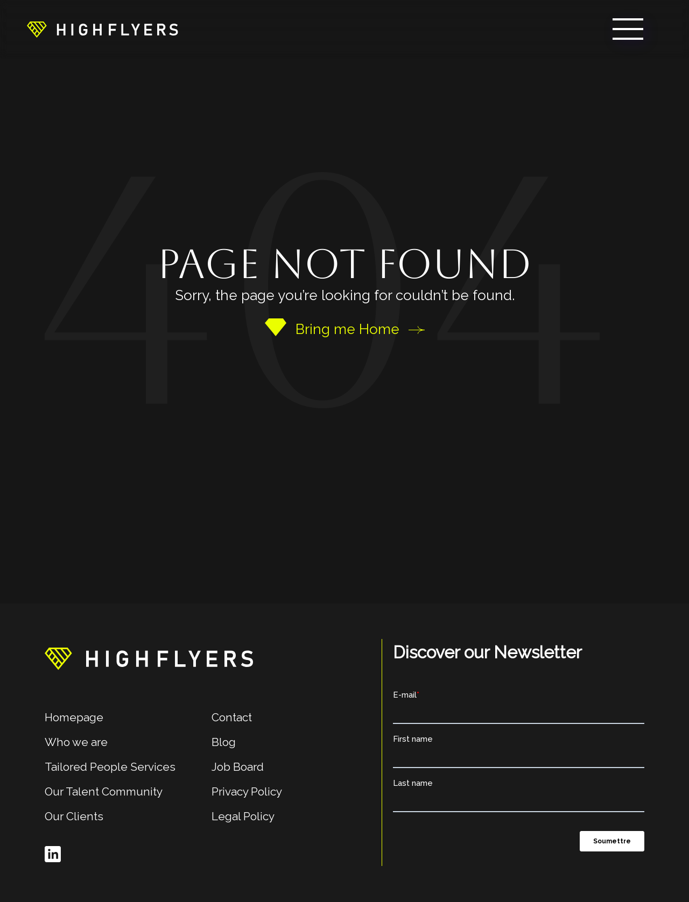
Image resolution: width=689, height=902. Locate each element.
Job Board (238, 766)
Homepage (74, 717)
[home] (102, 29)
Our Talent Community (104, 791)
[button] (628, 29)
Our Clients (74, 816)
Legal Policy (243, 816)
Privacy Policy (247, 791)
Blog (224, 742)
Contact (232, 717)
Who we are (76, 742)
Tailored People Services (110, 766)
